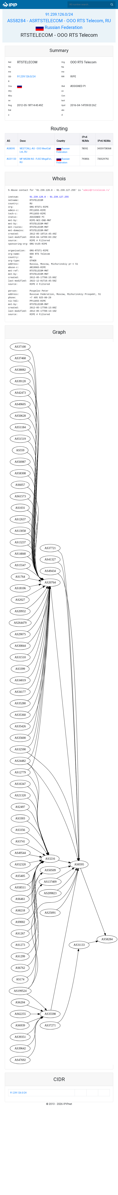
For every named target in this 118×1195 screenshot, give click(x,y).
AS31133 (11, 159)
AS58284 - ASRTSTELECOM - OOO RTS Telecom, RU (59, 20)
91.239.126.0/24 (59, 14)
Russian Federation (59, 27)
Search (112, 4)
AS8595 (11, 148)
